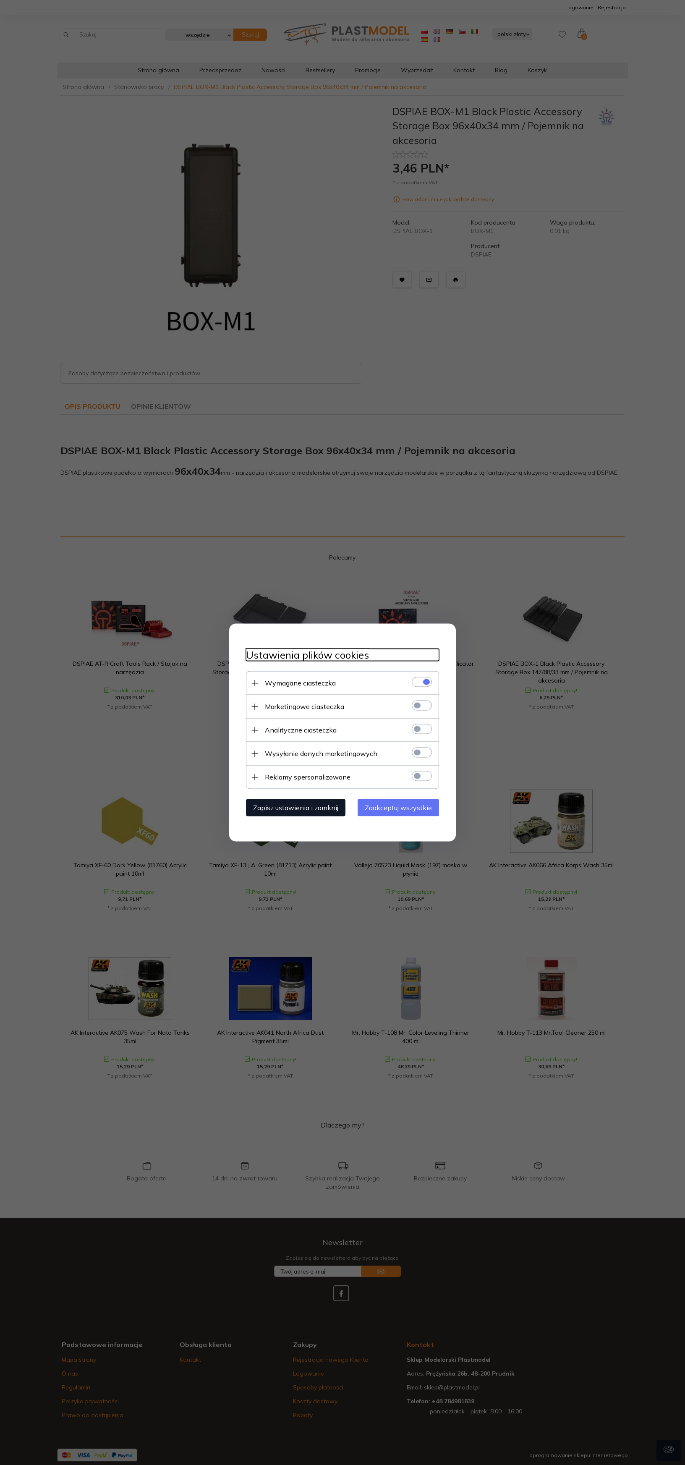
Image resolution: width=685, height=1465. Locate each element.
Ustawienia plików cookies (307, 655)
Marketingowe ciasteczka (304, 706)
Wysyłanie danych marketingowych (321, 753)
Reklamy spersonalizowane (307, 777)
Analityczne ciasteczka (301, 730)
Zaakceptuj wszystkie (398, 807)
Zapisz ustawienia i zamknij (295, 807)
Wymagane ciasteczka (300, 683)
